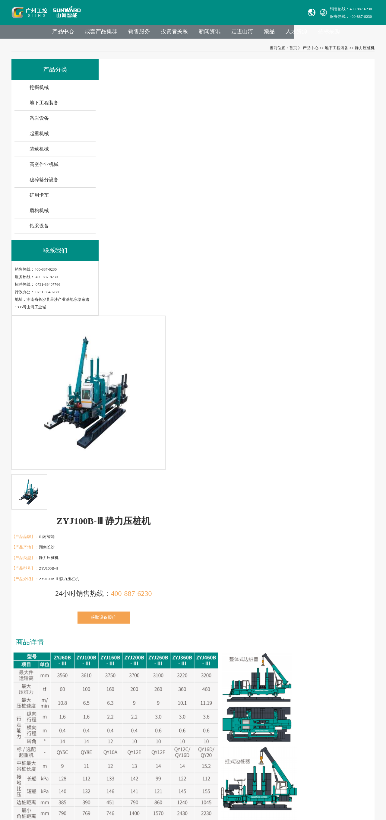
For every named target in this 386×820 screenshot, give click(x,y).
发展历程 (95, 714)
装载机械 (39, 152)
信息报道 (95, 765)
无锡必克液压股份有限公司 (35, 722)
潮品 (295, 33)
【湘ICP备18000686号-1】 (250, 792)
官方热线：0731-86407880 (197, 697)
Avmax (17, 731)
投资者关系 (196, 33)
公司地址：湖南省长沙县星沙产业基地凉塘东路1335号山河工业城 (231, 748)
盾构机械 (39, 213)
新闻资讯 (233, 33)
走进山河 (266, 33)
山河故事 (95, 722)
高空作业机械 (44, 167)
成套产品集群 (120, 33)
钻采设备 (39, 229)
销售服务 (160, 33)
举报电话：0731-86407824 (197, 706)
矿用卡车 (39, 198)
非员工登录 (223, 756)
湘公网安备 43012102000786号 (198, 793)
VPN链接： (185, 756)
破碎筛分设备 (44, 183)
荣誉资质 (95, 748)
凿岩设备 (39, 121)
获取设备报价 (300, 170)
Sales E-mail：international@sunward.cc (207, 714)
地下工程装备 (336, 50)
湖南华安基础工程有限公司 (35, 706)
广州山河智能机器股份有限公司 (39, 739)
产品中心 (81, 33)
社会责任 (95, 739)
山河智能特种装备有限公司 (35, 714)
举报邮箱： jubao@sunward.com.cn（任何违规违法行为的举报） (229, 739)
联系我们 (184, 679)
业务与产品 (143, 679)
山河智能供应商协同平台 (196, 765)
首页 (292, 50)
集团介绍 (95, 697)
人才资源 (323, 33)
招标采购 (357, 33)
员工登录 (203, 756)
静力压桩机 (364, 50)
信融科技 (302, 792)
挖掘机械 (39, 90)
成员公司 (95, 706)
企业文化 (95, 731)
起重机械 (39, 136)
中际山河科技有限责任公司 (35, 697)
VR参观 (93, 756)
